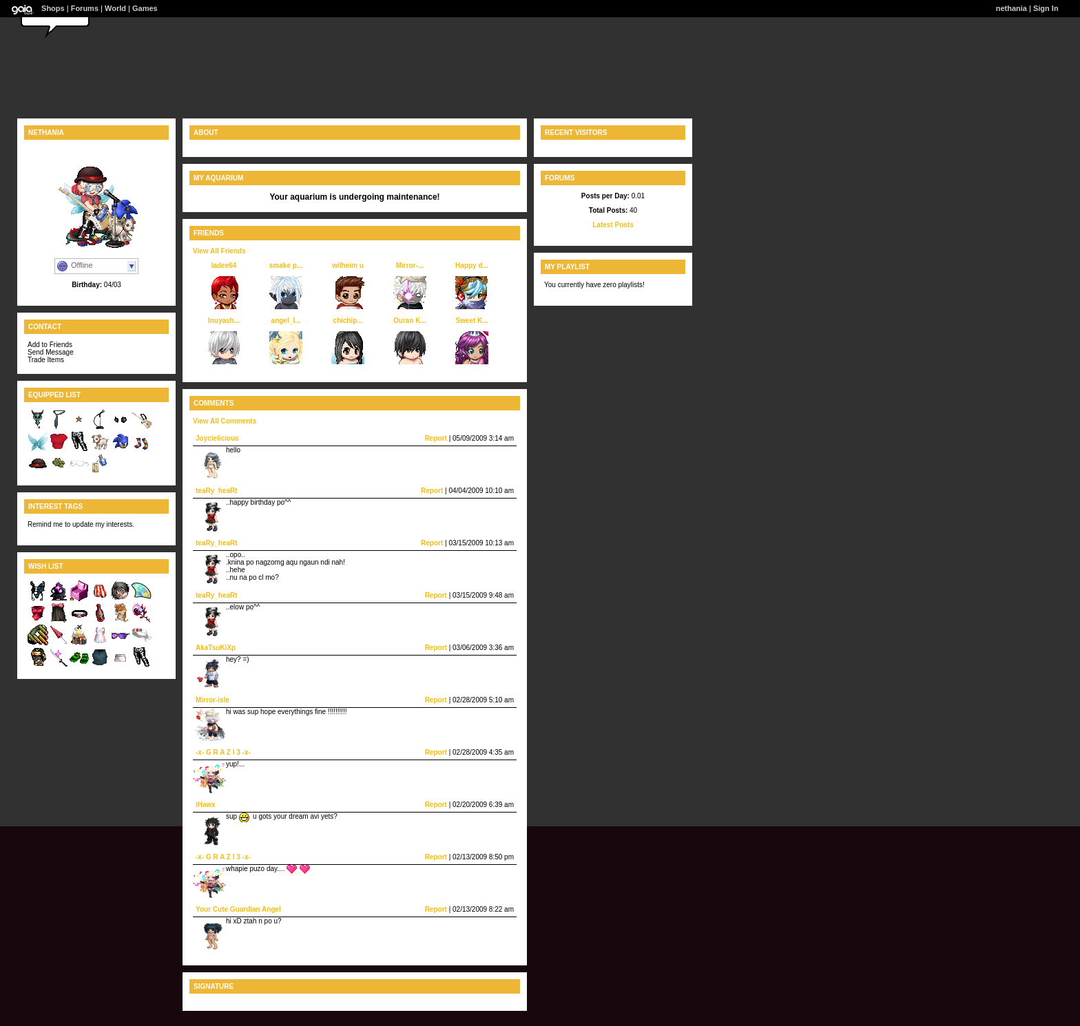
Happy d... (471, 265)
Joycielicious (217, 438)
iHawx (206, 804)
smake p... (285, 265)
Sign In (1046, 8)
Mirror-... (410, 265)
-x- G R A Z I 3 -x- (223, 752)
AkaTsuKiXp (216, 647)
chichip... (347, 320)
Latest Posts (612, 225)
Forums (84, 8)
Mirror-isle (212, 700)
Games (145, 8)
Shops (53, 8)
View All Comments (224, 421)
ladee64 (224, 265)
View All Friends (219, 251)
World (115, 8)
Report (436, 438)
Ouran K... (409, 320)
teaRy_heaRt (217, 490)
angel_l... (286, 320)
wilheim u (348, 265)
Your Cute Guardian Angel (238, 909)
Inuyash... (224, 320)
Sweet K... (471, 320)
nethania (1011, 8)
